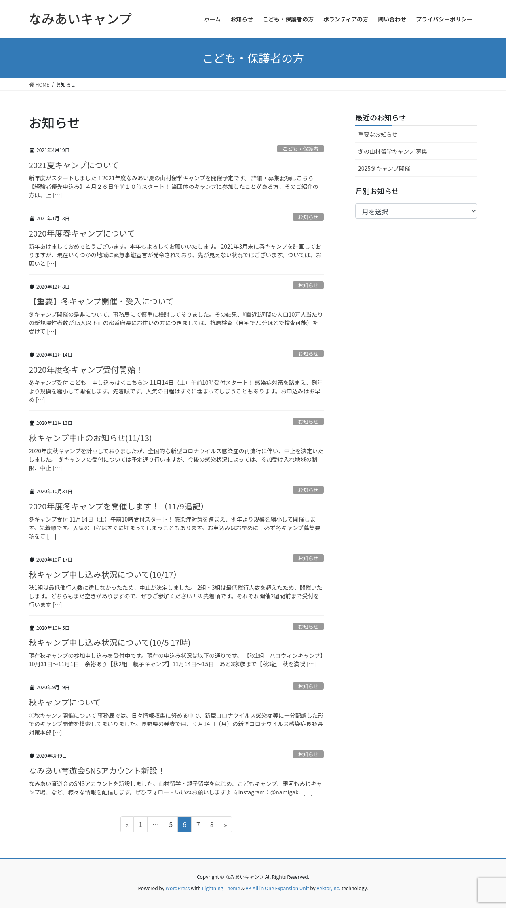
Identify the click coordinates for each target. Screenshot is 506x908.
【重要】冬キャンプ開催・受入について (101, 301)
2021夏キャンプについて (74, 165)
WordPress (178, 888)
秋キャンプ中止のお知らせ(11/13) (90, 437)
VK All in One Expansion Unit (277, 888)
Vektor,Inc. (328, 888)
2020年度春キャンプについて (82, 233)
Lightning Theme (221, 888)
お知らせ (308, 217)
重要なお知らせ (378, 134)
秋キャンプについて (65, 702)
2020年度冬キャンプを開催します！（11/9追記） (119, 506)
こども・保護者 (301, 148)
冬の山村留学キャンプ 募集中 (395, 151)
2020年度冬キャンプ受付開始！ (86, 369)
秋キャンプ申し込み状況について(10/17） (105, 574)
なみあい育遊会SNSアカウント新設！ (97, 770)
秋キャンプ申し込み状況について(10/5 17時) (109, 642)
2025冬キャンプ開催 (384, 168)
